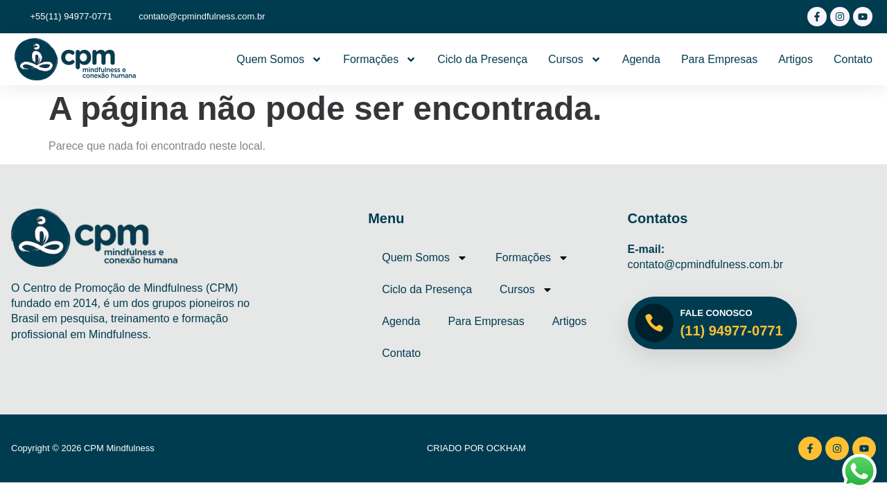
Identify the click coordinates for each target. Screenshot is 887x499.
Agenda (641, 59)
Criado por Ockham (476, 448)
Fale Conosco (716, 313)
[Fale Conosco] (654, 323)
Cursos (574, 59)
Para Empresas (719, 59)
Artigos (795, 59)
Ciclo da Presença (482, 59)
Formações (379, 59)
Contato (853, 59)
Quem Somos (279, 59)
